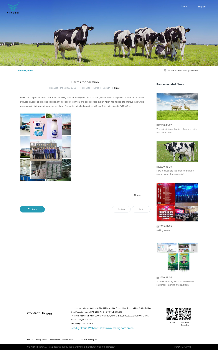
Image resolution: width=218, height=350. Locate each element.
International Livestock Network (62, 339)
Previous (121, 209)
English (202, 6)
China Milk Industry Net (88, 339)
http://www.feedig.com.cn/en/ (116, 328)
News (179, 70)
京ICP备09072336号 (107, 347)
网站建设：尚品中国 (182, 347)
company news (25, 70)
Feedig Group (41, 339)
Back (32, 209)
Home (171, 70)
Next (141, 209)
